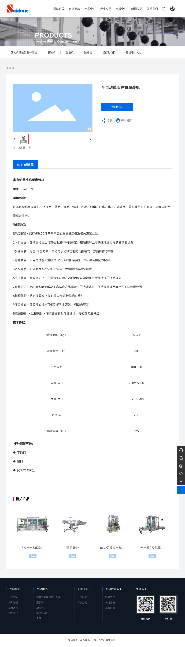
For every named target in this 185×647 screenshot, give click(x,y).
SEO (101, 640)
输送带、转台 (134, 52)
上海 (94, 640)
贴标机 (88, 52)
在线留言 (126, 120)
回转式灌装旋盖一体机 (24, 52)
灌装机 (51, 52)
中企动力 (85, 640)
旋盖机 (70, 52)
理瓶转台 (72, 548)
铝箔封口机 (109, 52)
